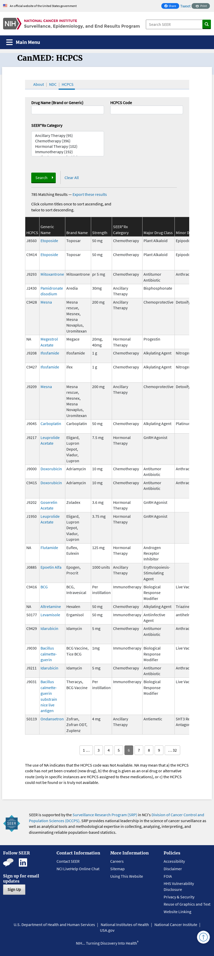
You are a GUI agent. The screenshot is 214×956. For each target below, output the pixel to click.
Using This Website (126, 876)
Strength (99, 232)
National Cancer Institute (175, 924)
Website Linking (177, 911)
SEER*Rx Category (46, 125)
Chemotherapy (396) (68, 141)
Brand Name (77, 232)
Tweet (185, 6)
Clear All (72, 177)
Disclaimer (173, 868)
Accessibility (174, 861)
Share (171, 6)
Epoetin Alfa (51, 567)
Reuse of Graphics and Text (187, 904)
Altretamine (51, 606)
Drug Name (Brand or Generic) (57, 102)
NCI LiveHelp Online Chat (78, 868)
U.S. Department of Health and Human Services (54, 924)
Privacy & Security (179, 896)
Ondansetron (52, 718)
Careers (117, 861)
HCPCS (68, 84)
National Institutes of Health (125, 924)
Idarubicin (49, 628)
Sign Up (14, 889)
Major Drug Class (158, 232)
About (38, 84)
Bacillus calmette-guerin (49, 653)
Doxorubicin (51, 468)
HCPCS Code (121, 102)
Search (41, 177)
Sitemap (117, 868)
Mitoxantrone (52, 274)
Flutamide (49, 547)
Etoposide (49, 240)
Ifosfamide (50, 353)
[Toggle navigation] (23, 42)
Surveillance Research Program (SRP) (105, 814)
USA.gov (107, 930)
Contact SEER (68, 861)
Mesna (46, 302)
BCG (44, 586)
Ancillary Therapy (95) (68, 135)
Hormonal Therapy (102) (68, 146)
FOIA (168, 876)
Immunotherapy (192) (68, 152)
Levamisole (50, 614)
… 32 (172, 750)
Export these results (90, 194)
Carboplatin (51, 423)
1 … (86, 750)
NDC (53, 84)
